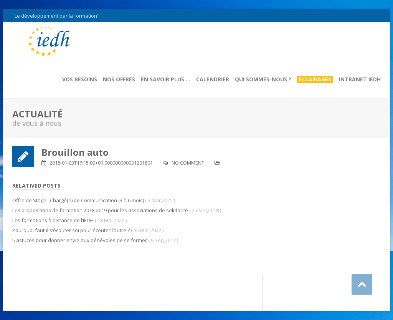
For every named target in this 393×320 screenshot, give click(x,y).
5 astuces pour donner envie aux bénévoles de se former (79, 240)
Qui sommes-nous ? (263, 79)
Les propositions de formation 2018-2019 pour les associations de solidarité (100, 210)
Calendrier (212, 79)
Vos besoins (79, 79)
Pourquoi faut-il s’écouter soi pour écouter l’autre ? (71, 230)
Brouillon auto (75, 152)
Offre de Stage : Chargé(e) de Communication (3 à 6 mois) (78, 200)
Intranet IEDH (360, 79)
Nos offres (119, 79)
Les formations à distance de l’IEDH (53, 220)
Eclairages (315, 79)
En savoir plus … (165, 79)
